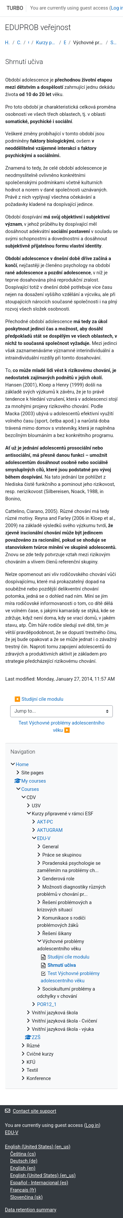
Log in (92, 1125)
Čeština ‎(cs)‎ (23, 1154)
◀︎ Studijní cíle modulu (38, 699)
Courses (19, 43)
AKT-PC (45, 822)
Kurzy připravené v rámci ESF (46, 43)
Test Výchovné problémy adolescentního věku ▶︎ (62, 726)
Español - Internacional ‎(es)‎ (39, 1183)
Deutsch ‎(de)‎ (23, 1161)
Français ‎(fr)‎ (23, 1190)
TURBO (15, 8)
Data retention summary (30, 1210)
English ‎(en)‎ (22, 1168)
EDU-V (65, 43)
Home (7, 43)
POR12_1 (47, 1004)
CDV (28, 43)
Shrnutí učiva (114, 43)
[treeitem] (61, 922)
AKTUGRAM (50, 830)
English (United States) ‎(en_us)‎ (38, 1147)
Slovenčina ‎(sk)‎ (26, 1197)
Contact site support (30, 1111)
